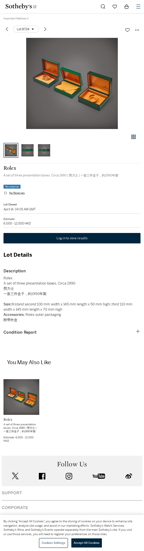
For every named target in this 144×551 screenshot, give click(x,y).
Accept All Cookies (86, 543)
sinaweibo (128, 476)
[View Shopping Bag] (126, 6)
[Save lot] (127, 30)
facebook (42, 476)
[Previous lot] (7, 29)
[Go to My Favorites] (115, 6)
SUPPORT (12, 493)
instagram (69, 476)
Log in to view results (72, 238)
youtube (99, 476)
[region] (72, 533)
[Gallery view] (133, 136)
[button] (72, 83)
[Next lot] (45, 29)
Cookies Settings (53, 543)
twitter (15, 476)
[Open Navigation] (138, 6)
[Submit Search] (103, 6)
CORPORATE (15, 508)
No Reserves (17, 193)
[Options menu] (26, 29)
